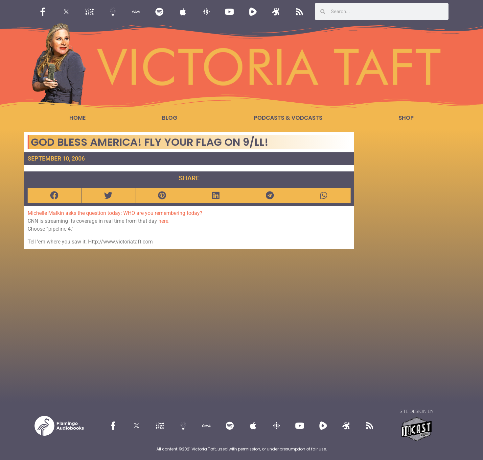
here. (164, 221)
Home (77, 118)
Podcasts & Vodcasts (288, 118)
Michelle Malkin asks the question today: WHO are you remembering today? (115, 213)
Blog (169, 118)
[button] (54, 195)
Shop (406, 118)
